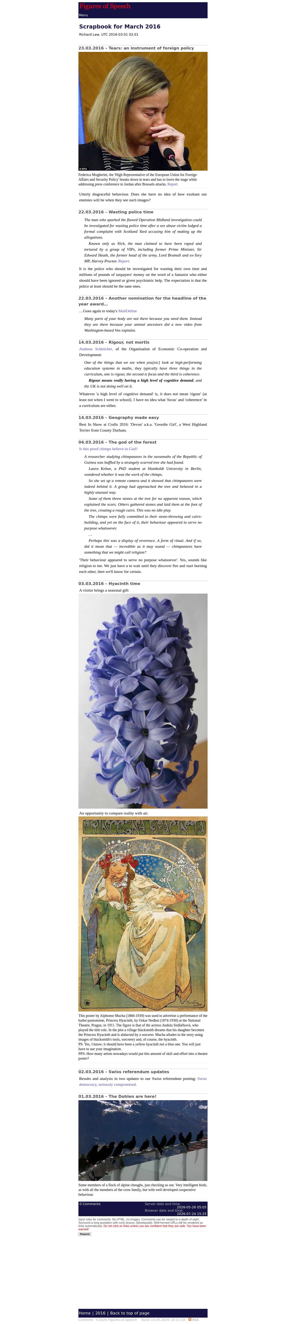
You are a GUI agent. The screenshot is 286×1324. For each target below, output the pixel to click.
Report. (172, 184)
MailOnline (127, 311)
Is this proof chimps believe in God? (108, 449)
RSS (193, 1320)
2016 (100, 1313)
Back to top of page (130, 1313)
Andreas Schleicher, (96, 349)
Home (85, 1313)
